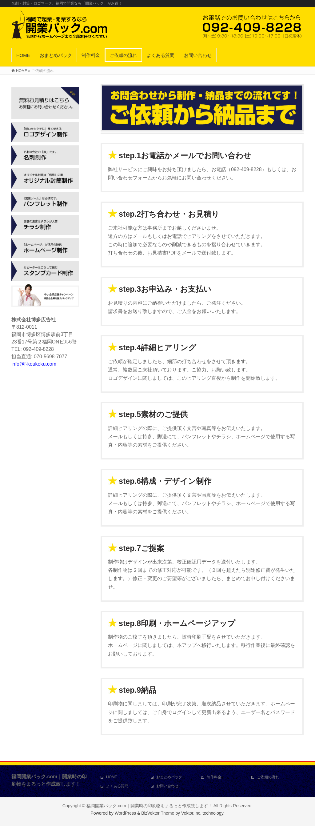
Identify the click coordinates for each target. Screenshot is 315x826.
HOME (111, 777)
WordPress (125, 813)
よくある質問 (117, 786)
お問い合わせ (167, 786)
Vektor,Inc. (191, 813)
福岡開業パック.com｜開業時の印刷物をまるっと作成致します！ (149, 805)
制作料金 (214, 777)
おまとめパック (169, 777)
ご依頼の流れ (268, 777)
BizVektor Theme (157, 813)
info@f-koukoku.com (33, 364)
